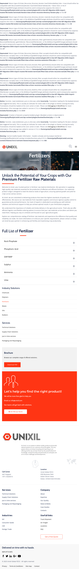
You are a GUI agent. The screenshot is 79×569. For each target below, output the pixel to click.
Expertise (44, 496)
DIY (3, 518)
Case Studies (45, 506)
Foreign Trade (7, 528)
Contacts (43, 510)
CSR (3, 525)
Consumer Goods (8, 522)
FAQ (42, 528)
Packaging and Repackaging (11, 340)
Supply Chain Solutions (10, 331)
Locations (44, 525)
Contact (37, 565)
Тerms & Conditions (16, 565)
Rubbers (5, 314)
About (43, 493)
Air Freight (44, 522)
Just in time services (9, 335)
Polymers (5, 296)
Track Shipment (46, 518)
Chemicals (5, 292)
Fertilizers (5, 301)
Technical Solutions (8, 326)
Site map (29, 565)
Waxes (4, 305)
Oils (3, 310)
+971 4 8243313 (7, 476)
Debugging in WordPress (56, 106)
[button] (12, 363)
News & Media (46, 503)
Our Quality (45, 500)
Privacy (4, 565)
